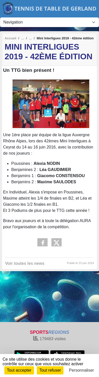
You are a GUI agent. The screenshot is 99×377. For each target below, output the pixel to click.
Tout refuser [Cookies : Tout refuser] (50, 370)
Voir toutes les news (25, 263)
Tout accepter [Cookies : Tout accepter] (19, 370)
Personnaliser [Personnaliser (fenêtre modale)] (81, 370)
